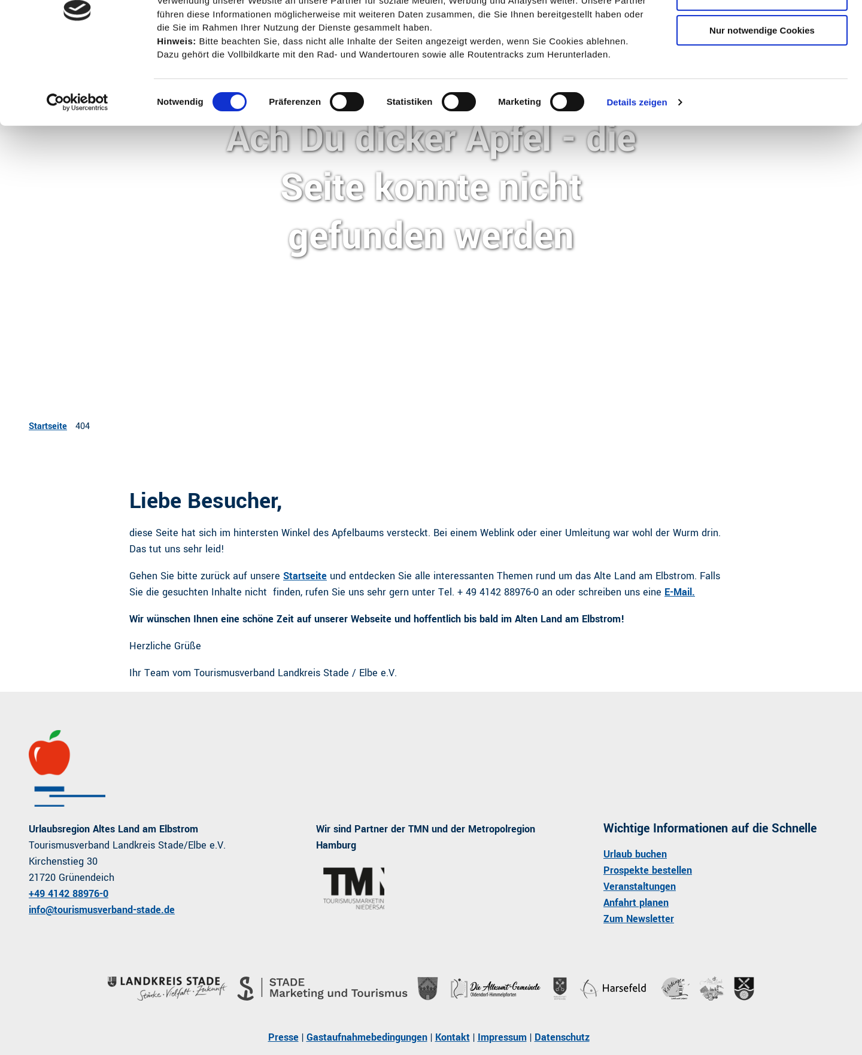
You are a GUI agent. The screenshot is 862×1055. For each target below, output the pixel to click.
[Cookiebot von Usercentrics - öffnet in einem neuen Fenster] (77, 172)
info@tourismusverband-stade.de (102, 910)
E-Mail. (679, 592)
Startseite (48, 426)
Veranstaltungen (639, 886)
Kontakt (452, 1037)
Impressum (502, 1037)
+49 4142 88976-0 (68, 894)
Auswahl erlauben (762, 65)
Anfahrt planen (636, 903)
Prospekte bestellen (647, 870)
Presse (283, 1037)
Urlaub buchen (635, 854)
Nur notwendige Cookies (762, 100)
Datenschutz (562, 1037)
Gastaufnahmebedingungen (366, 1037)
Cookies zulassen (762, 30)
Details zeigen (636, 171)
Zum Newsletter (638, 919)
